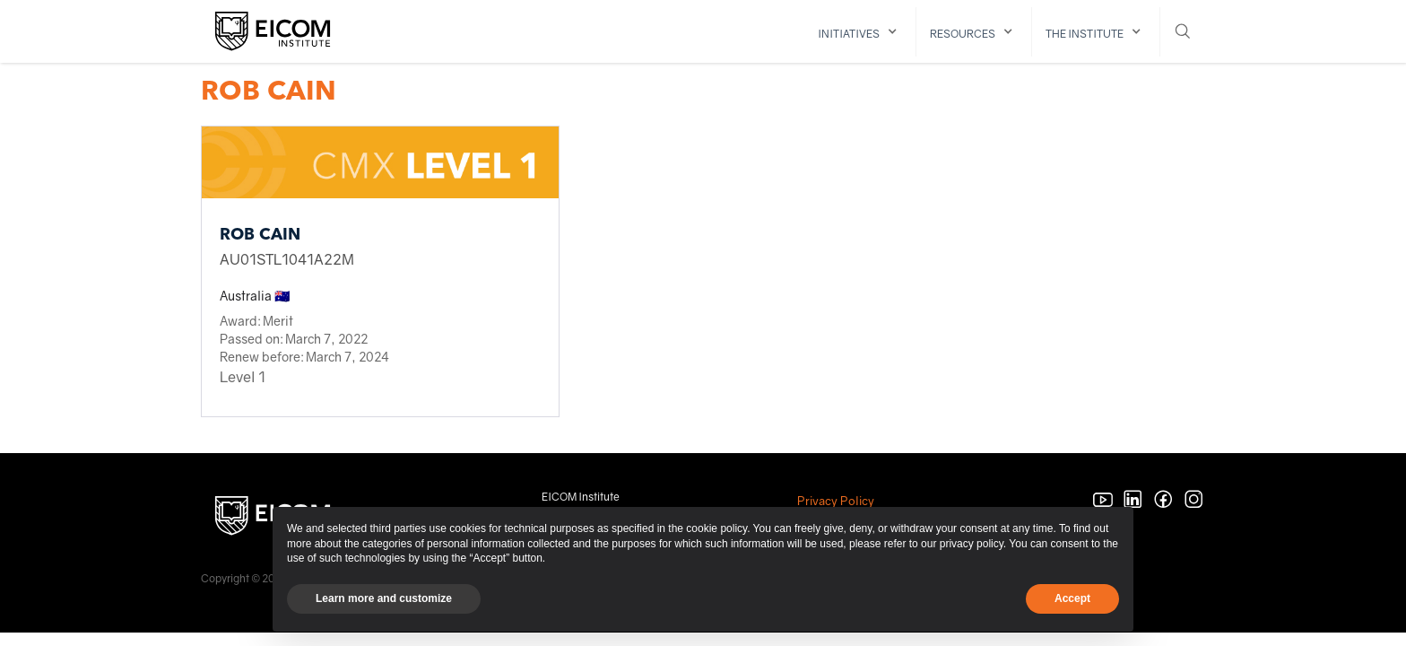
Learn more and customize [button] (384, 598)
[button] (860, 32)
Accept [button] (1072, 598)
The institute (1085, 33)
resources (962, 33)
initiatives (849, 33)
